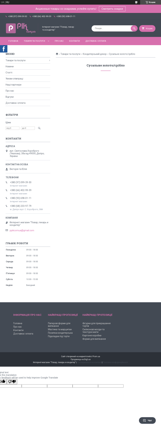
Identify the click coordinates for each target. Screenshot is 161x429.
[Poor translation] (12, 381)
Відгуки (10, 97)
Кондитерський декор (95, 54)
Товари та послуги (34, 41)
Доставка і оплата (95, 41)
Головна (13, 41)
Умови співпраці (14, 78)
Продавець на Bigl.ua (81, 359)
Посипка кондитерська (60, 333)
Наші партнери (13, 84)
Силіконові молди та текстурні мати (93, 330)
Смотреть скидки (112, 8)
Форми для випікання (94, 339)
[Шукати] (134, 28)
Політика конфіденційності (115, 362)
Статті (9, 72)
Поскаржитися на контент (89, 362)
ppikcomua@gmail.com (22, 230)
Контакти (74, 41)
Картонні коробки (91, 335)
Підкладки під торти (58, 336)
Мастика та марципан (60, 329)
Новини (10, 66)
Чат (147, 420)
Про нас (59, 41)
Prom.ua (96, 356)
